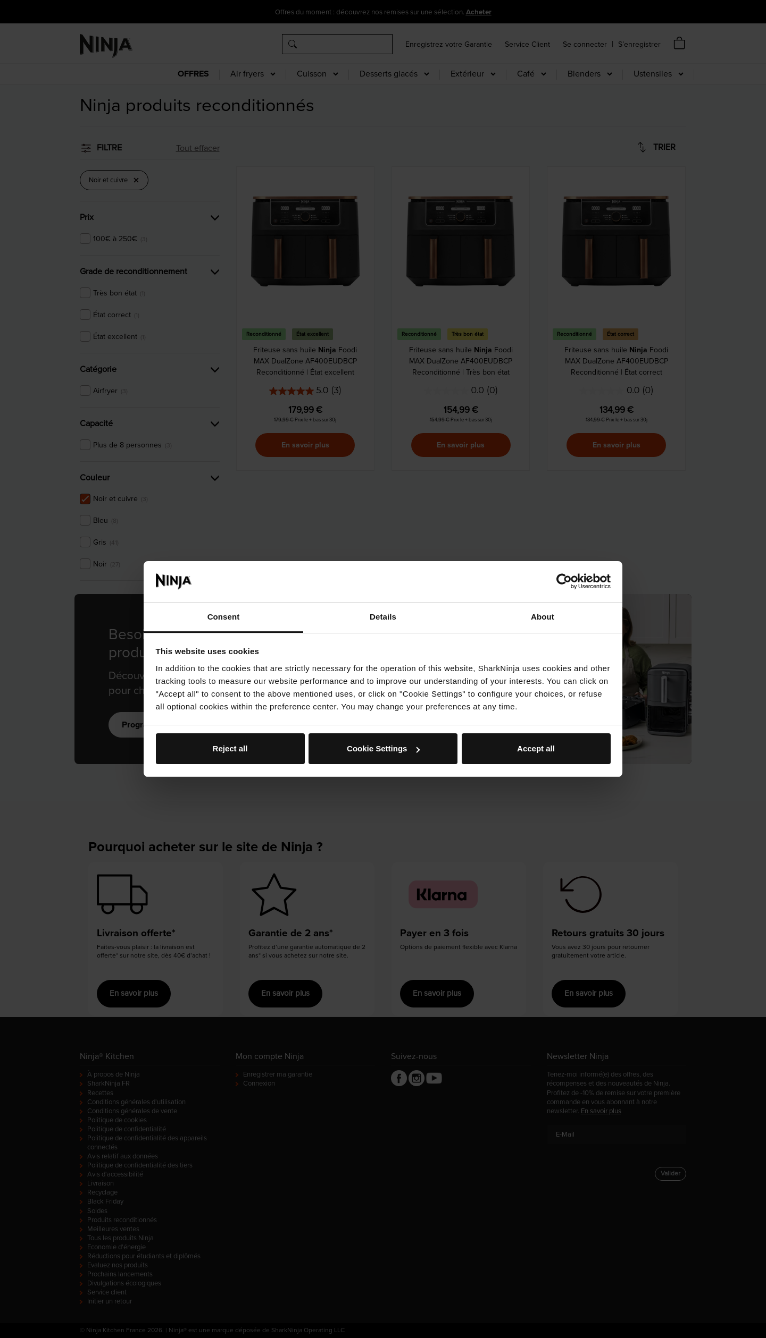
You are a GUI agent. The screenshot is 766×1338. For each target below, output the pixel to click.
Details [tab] (383, 616)
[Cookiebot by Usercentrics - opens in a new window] (564, 581)
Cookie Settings (383, 748)
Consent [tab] (223, 616)
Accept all (536, 748)
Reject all (230, 748)
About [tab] (542, 616)
